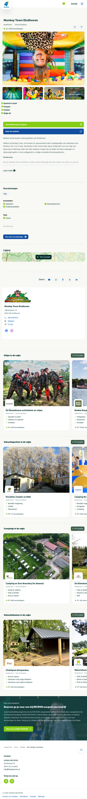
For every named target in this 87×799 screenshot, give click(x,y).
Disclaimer (24, 796)
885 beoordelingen (17, 600)
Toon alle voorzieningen (15, 237)
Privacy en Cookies (10, 796)
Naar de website (44, 131)
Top (81, 749)
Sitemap (41, 796)
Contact (33, 796)
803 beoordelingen (16, 29)
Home (16, 747)
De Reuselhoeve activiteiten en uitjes (24, 410)
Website (11, 321)
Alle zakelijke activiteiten (35, 747)
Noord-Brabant (20, 413)
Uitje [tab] (5, 194)
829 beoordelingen (17, 687)
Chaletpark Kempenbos (17, 670)
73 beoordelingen (17, 514)
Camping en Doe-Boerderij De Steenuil (25, 583)
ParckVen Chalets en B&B (18, 497)
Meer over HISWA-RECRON (18, 729)
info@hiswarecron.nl (12, 769)
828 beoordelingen (17, 427)
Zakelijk (78, 4)
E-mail (10, 324)
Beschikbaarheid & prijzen (44, 125)
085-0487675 (13, 318)
